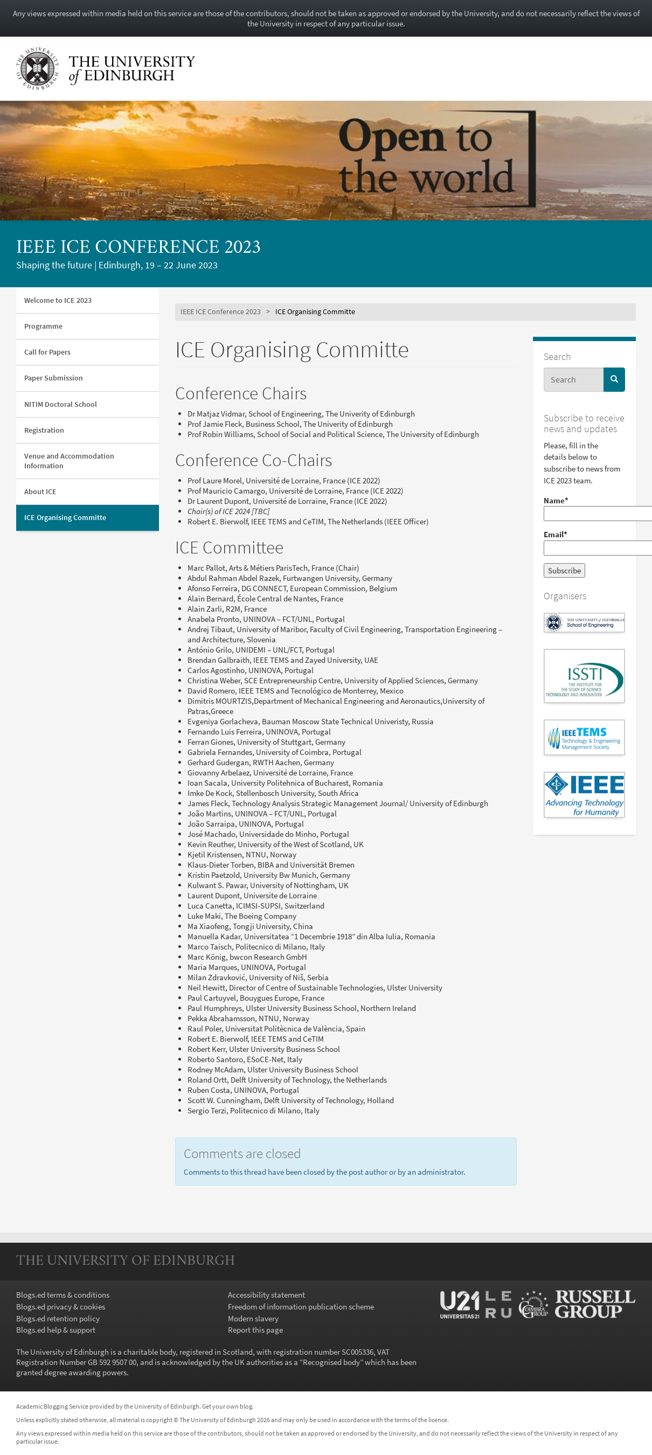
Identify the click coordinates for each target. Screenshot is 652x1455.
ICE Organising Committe (65, 517)
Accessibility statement (266, 1295)
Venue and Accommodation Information (69, 460)
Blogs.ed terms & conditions (62, 1295)
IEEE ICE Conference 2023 (138, 248)
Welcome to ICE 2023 (58, 300)
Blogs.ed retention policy (58, 1318)
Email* (584, 542)
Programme (43, 326)
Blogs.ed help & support (55, 1330)
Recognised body (331, 1362)
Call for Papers (47, 352)
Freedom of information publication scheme (301, 1306)
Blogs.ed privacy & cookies (60, 1306)
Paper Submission (53, 378)
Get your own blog (227, 1406)
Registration (44, 430)
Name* (584, 508)
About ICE (40, 491)
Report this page (255, 1330)
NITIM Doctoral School (60, 404)
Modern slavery (253, 1318)
